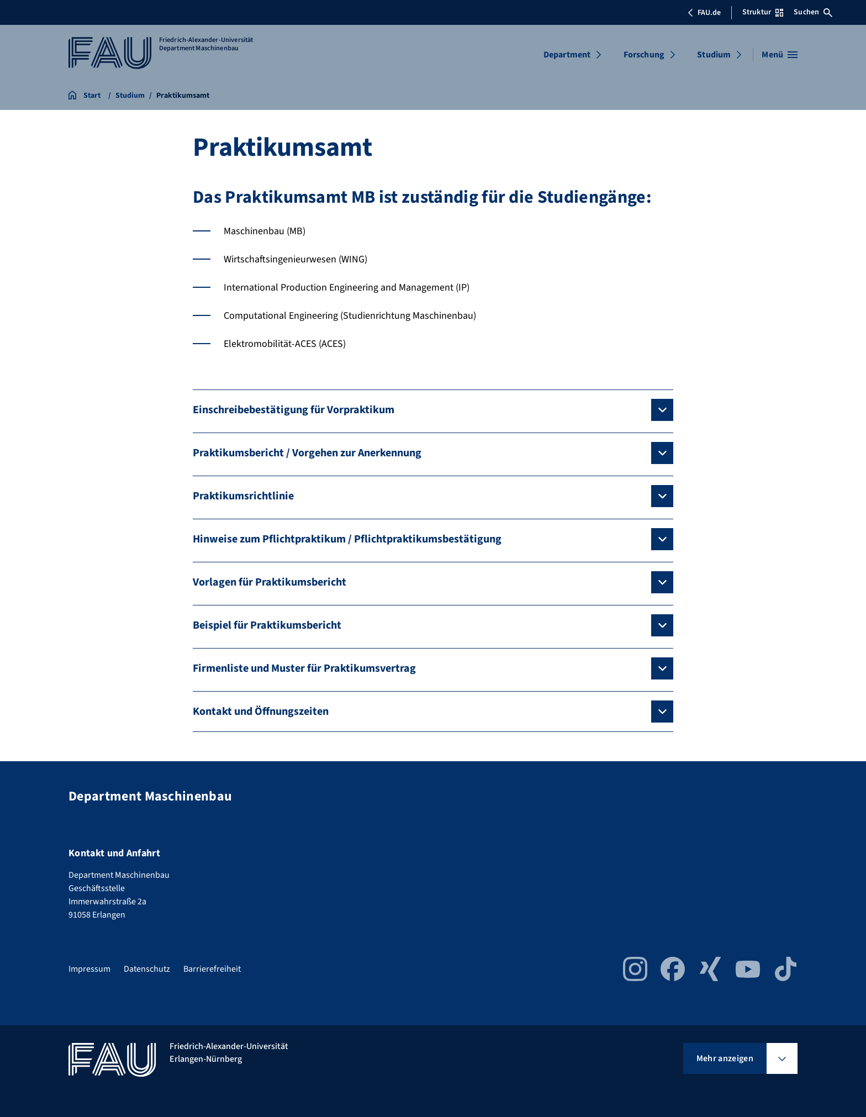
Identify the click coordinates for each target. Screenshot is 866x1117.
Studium (714, 55)
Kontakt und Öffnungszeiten (261, 711)
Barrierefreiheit (212, 969)
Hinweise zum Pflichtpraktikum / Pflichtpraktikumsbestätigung (347, 539)
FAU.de (704, 12)
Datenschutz (147, 969)
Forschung (644, 55)
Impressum (89, 969)
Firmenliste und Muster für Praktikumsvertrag (304, 668)
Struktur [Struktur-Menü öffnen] (762, 12)
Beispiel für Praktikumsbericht (267, 625)
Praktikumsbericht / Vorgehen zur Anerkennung (307, 453)
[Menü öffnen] (780, 55)
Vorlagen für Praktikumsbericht (269, 582)
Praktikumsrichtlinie (243, 496)
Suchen (813, 12)
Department (567, 55)
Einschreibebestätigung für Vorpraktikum (293, 410)
